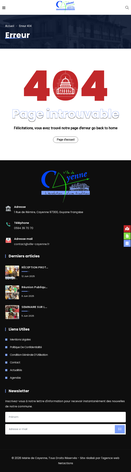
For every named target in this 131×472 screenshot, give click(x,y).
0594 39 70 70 (23, 228)
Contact (15, 362)
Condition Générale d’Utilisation (29, 355)
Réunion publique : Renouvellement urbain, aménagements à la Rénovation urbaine (35, 287)
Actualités (16, 370)
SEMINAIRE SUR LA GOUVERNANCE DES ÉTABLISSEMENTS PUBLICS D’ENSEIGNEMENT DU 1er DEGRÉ (35, 307)
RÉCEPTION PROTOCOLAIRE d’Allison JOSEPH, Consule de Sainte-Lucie (35, 267)
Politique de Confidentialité (26, 347)
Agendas (15, 378)
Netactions (65, 463)
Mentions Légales (20, 339)
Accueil (9, 26)
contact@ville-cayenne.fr (32, 244)
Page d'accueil (65, 139)
